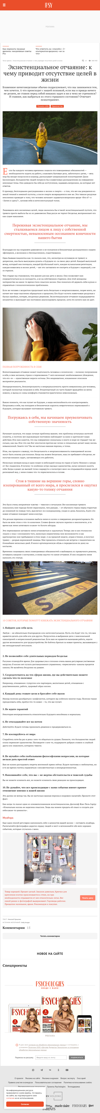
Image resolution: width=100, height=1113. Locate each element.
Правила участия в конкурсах (20, 1082)
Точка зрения (7, 61)
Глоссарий (81, 1078)
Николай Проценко (14, 919)
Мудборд (8, 817)
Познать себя (43, 106)
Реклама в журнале (50, 1078)
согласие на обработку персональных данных (47, 1045)
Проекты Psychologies (56, 1086)
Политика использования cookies (78, 1082)
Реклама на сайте (32, 1078)
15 (84, 61)
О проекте (19, 1078)
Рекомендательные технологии (31, 1086)
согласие (10, 1098)
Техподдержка (74, 1086)
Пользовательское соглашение (48, 1082)
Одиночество (57, 106)
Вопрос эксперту (68, 1078)
